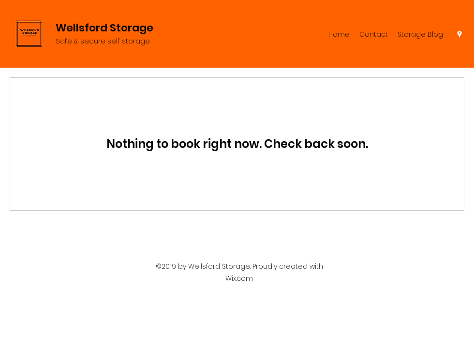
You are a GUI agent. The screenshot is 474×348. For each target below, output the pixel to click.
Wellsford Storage (104, 27)
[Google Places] (459, 34)
